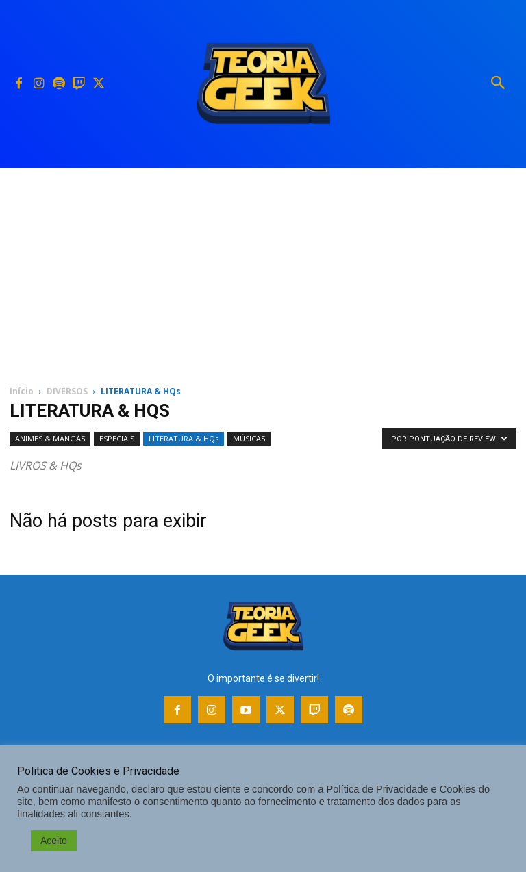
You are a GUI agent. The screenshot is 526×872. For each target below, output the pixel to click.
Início (22, 391)
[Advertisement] (263, 271)
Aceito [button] (53, 840)
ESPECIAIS (116, 438)
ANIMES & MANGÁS (50, 438)
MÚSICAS (249, 438)
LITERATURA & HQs (183, 438)
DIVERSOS (67, 391)
